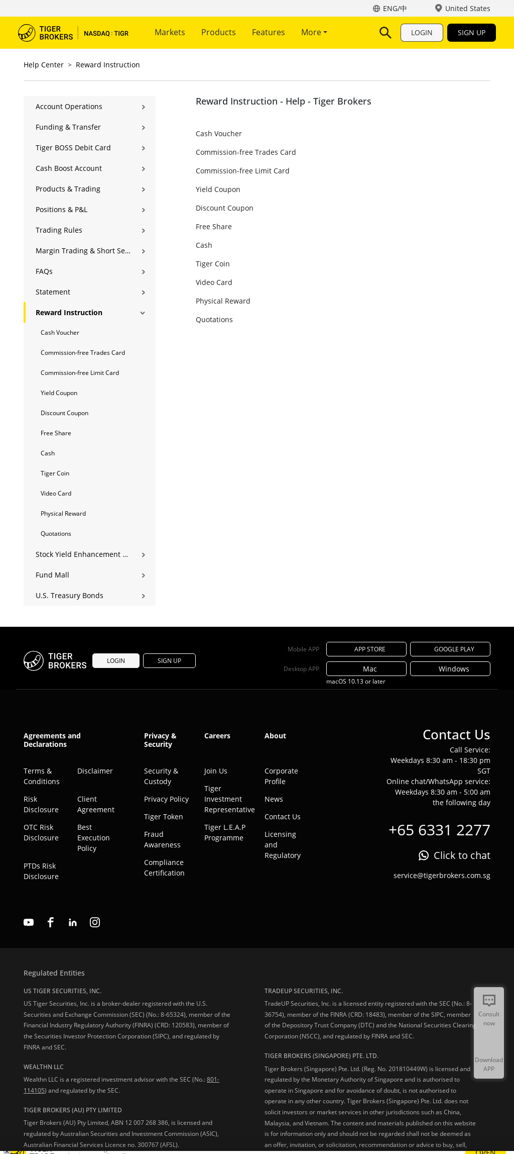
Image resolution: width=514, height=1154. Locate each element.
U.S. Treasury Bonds (69, 595)
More (314, 32)
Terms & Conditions (42, 776)
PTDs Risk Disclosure (41, 871)
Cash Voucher (60, 332)
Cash (48, 453)
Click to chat (462, 855)
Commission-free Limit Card (80, 372)
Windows (450, 669)
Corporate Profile (281, 776)
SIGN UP (471, 32)
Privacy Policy (166, 799)
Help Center (44, 64)
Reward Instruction (108, 64)
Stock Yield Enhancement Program (83, 554)
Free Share (56, 433)
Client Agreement (95, 804)
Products (218, 32)
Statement (53, 292)
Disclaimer (95, 771)
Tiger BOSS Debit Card (73, 147)
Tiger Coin (55, 473)
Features (268, 32)
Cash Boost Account (69, 168)
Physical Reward (63, 513)
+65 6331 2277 (439, 829)
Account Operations (69, 106)
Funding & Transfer (68, 127)
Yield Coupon (59, 393)
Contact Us (283, 816)
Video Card (56, 493)
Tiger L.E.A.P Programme (224, 832)
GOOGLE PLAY (450, 649)
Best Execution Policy (93, 837)
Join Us (215, 771)
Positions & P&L (61, 209)
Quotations (56, 533)
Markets (170, 32)
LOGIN (422, 32)
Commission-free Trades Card (83, 352)
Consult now (488, 1018)
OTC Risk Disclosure (41, 832)
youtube (29, 922)
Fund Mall (52, 575)
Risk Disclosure (41, 804)
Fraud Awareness (162, 839)
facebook (51, 922)
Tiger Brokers (73, 33)
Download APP (489, 1064)
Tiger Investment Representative (226, 799)
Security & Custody (161, 776)
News (274, 799)
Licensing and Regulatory (283, 844)
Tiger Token (163, 816)
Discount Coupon (64, 413)
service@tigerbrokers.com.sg (442, 875)
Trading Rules (59, 230)
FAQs (44, 271)
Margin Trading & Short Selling (83, 250)
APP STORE (366, 649)
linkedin (73, 922)
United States (467, 8)
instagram (95, 922)
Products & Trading (68, 189)
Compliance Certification (164, 867)
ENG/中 (395, 8)
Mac (366, 669)
